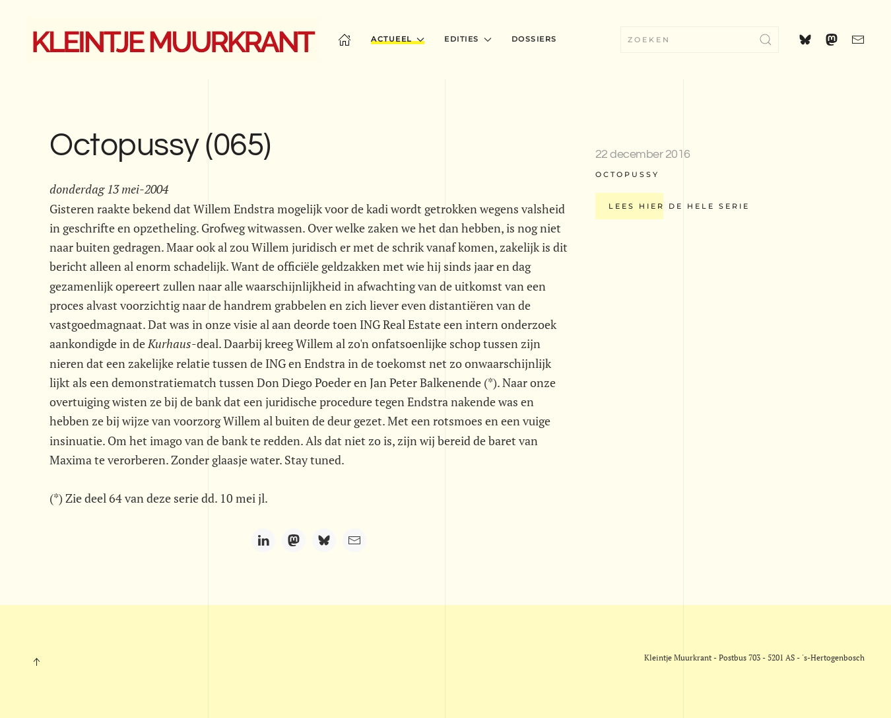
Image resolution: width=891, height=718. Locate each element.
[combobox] (699, 39)
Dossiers (534, 39)
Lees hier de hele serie (679, 206)
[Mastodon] (294, 540)
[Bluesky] (324, 540)
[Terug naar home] (172, 39)
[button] (36, 662)
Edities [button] (467, 39)
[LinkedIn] (263, 540)
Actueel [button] (397, 39)
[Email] (354, 540)
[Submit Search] (765, 39)
